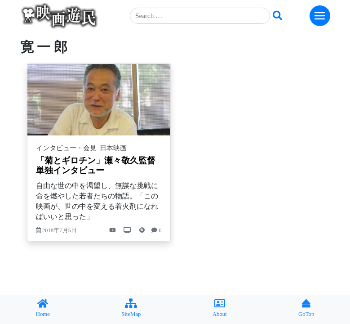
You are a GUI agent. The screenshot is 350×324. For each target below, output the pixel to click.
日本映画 (113, 148)
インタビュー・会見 (66, 148)
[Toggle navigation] (320, 15)
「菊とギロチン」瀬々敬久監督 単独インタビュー (100, 166)
